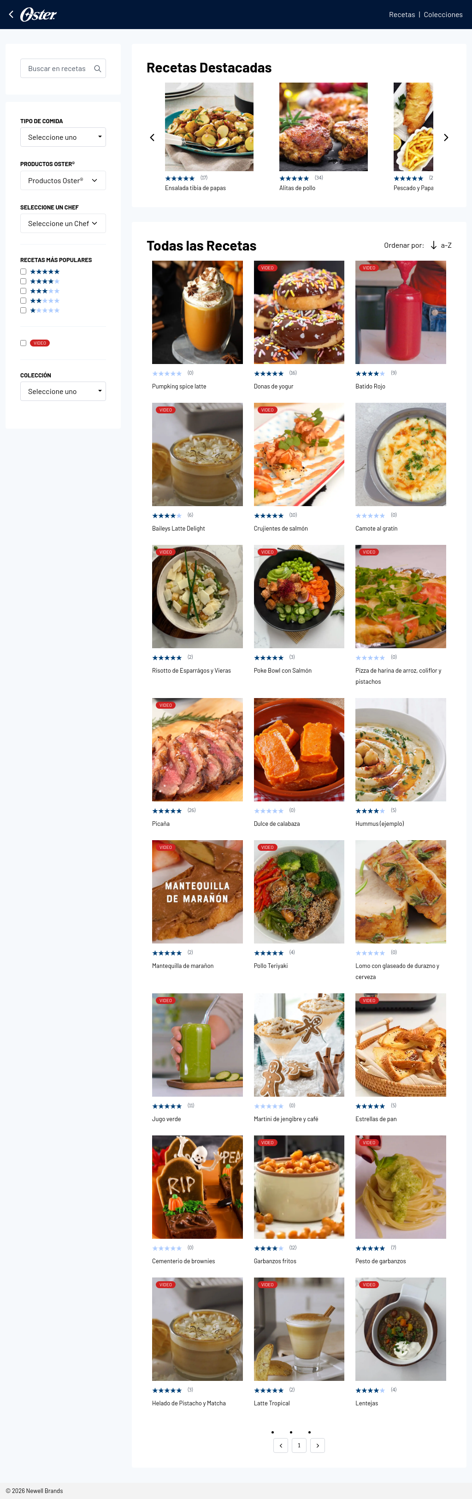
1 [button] (299, 1445)
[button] (280, 1445)
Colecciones (443, 14)
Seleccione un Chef (63, 223)
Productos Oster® (63, 180)
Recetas (402, 14)
